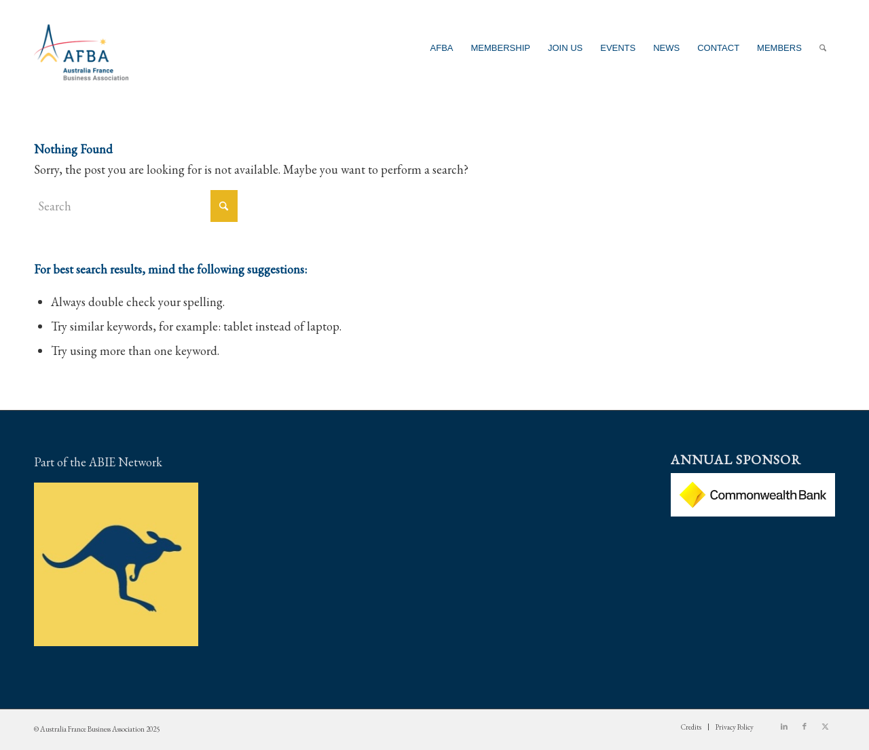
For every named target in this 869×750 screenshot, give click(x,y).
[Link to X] (825, 726)
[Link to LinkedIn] (784, 726)
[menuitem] (442, 48)
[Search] (823, 48)
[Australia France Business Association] (81, 48)
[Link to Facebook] (804, 726)
